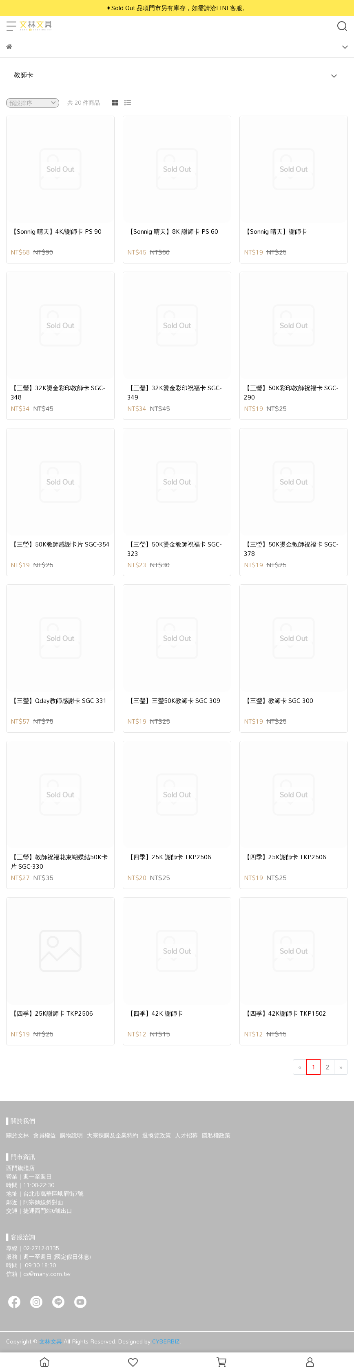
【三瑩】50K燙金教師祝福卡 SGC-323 (174, 549)
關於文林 (17, 1135)
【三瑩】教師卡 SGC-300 (278, 700)
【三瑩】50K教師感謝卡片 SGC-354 (60, 544)
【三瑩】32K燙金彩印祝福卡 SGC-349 (174, 392)
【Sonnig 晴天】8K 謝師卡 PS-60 (172, 231)
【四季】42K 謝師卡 (155, 1013)
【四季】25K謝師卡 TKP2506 (285, 857)
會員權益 (44, 1135)
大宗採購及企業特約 (112, 1135)
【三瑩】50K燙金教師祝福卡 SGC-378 (291, 549)
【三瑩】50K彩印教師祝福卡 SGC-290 (291, 392)
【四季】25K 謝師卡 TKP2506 (169, 857)
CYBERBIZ (165, 1341)
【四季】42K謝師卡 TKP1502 (285, 1013)
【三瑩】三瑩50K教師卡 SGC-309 (173, 700)
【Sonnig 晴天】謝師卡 (275, 231)
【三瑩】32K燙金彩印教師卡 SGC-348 (58, 392)
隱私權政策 (216, 1135)
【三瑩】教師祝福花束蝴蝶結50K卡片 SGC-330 (59, 861)
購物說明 (71, 1135)
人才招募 (186, 1135)
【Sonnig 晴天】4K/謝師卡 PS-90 (56, 231)
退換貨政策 (156, 1135)
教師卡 (23, 75)
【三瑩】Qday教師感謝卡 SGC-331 (59, 700)
